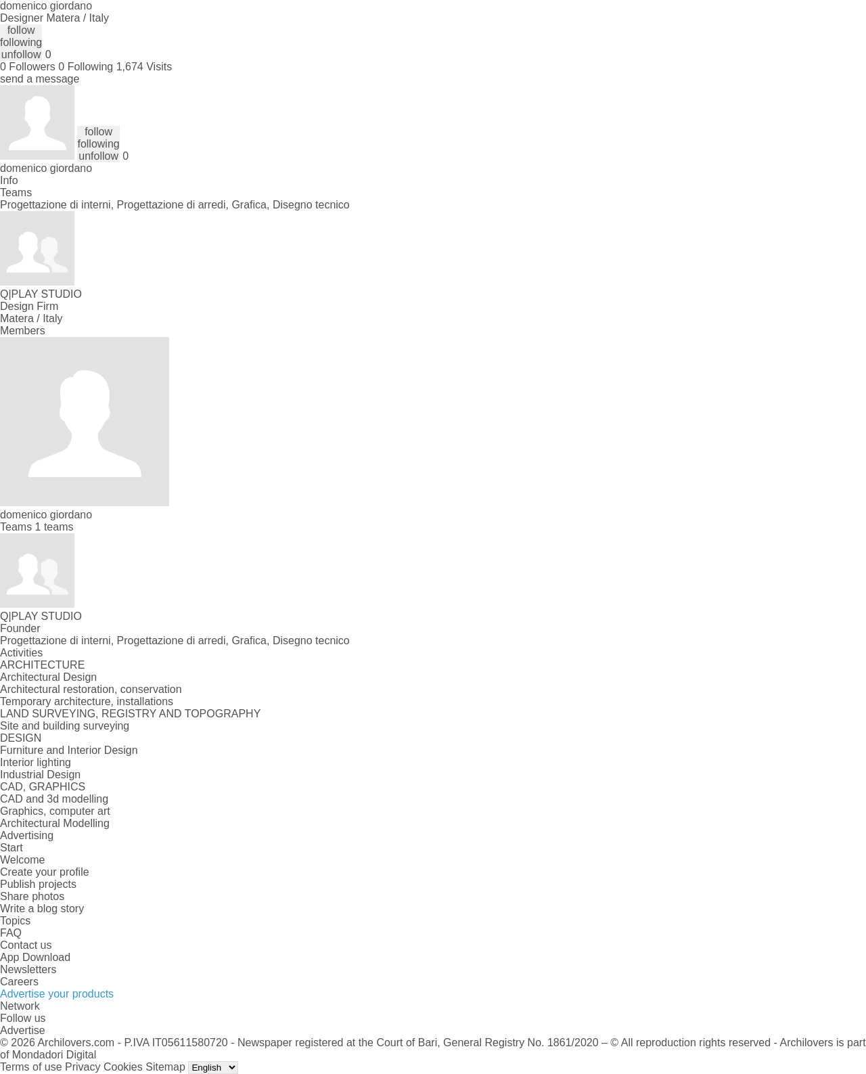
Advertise (22, 1030)
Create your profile (44, 872)
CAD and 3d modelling (54, 799)
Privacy (82, 1067)
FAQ (11, 933)
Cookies (123, 1067)
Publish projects (38, 884)
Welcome (22, 860)
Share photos (32, 896)
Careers (19, 981)
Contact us (25, 945)
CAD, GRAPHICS (42, 786)
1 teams (54, 527)
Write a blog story (42, 908)
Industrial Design (40, 774)
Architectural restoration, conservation (91, 689)
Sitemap (165, 1067)
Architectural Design (48, 677)
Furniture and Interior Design (69, 750)
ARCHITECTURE (42, 665)
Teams (16, 192)
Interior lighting (35, 762)
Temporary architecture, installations (86, 701)
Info (9, 180)
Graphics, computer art (55, 811)
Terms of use (31, 1067)
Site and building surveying (64, 726)
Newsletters (28, 969)
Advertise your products (57, 994)
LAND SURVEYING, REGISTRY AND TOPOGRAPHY (130, 713)
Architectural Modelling (55, 823)
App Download (35, 957)
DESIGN (20, 738)
